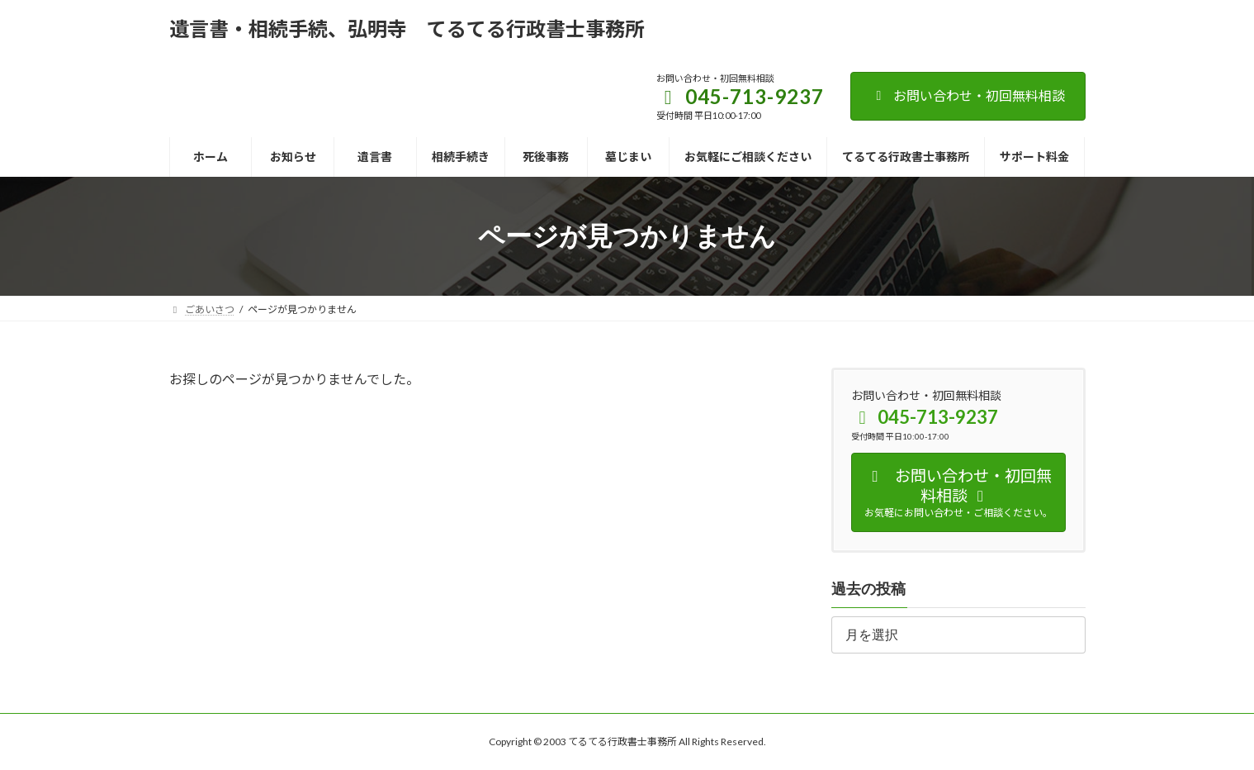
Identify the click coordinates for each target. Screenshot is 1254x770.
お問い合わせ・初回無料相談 (968, 95)
